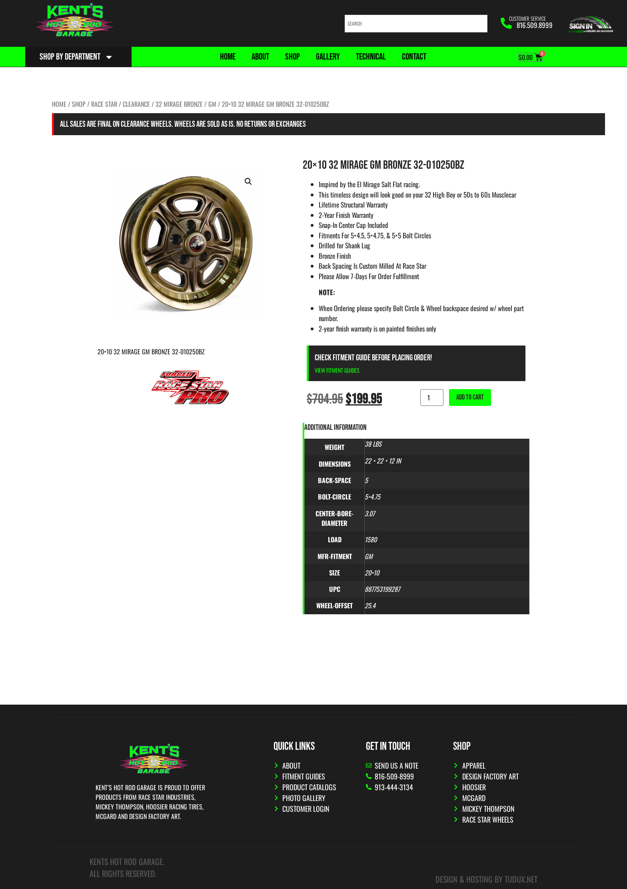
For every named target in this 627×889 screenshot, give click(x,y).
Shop (292, 56)
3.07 (370, 513)
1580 (371, 539)
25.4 (370, 605)
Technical (371, 56)
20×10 (372, 572)
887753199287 (382, 589)
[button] (248, 181)
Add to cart (470, 397)
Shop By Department (77, 57)
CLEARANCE (136, 104)
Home (228, 56)
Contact (414, 56)
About (260, 56)
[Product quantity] (431, 397)
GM (212, 104)
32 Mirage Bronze (179, 104)
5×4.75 (372, 496)
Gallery (328, 56)
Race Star (104, 104)
